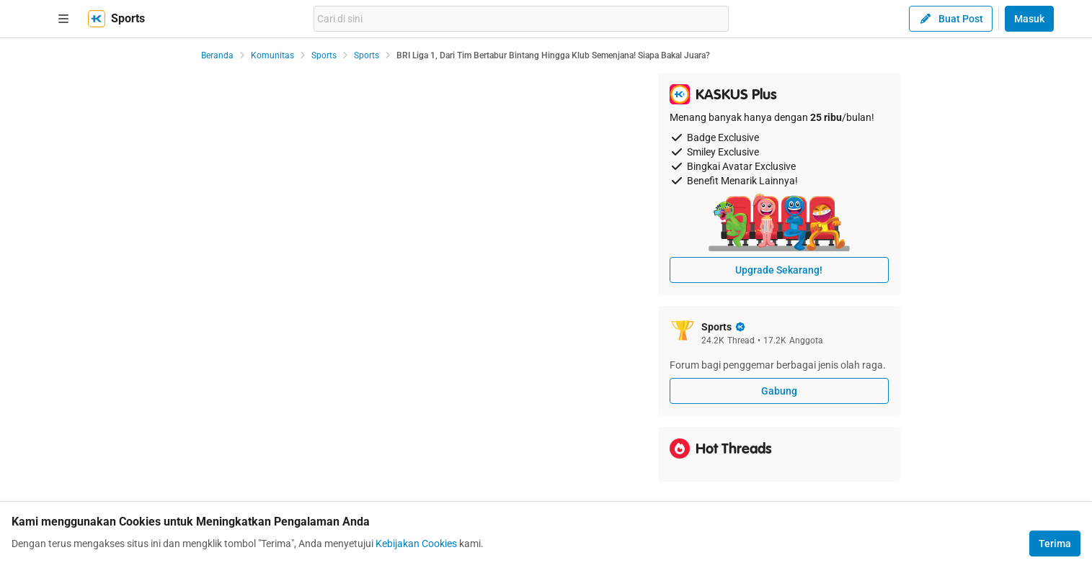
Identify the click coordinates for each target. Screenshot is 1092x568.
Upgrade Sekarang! (778, 270)
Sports (324, 55)
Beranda (217, 55)
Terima (1055, 543)
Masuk (1029, 18)
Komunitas (272, 55)
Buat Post (950, 19)
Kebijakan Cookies (416, 543)
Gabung (779, 391)
